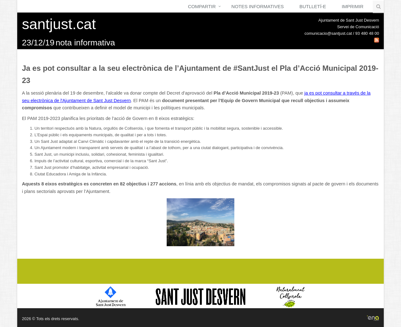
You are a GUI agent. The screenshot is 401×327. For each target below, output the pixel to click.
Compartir (202, 6)
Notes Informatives (258, 6)
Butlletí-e (312, 6)
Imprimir (352, 6)
